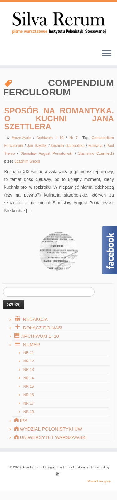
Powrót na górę (99, 481)
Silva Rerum (31, 467)
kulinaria (96, 145)
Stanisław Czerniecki (96, 153)
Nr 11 (28, 353)
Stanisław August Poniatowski (48, 153)
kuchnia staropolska (68, 145)
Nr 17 (28, 403)
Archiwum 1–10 (51, 138)
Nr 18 (28, 412)
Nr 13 (28, 370)
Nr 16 (28, 395)
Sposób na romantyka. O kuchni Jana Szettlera (59, 118)
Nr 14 (28, 378)
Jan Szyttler (38, 145)
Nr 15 (28, 386)
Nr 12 (28, 361)
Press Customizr (76, 467)
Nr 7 (74, 138)
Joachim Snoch (27, 161)
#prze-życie (22, 138)
